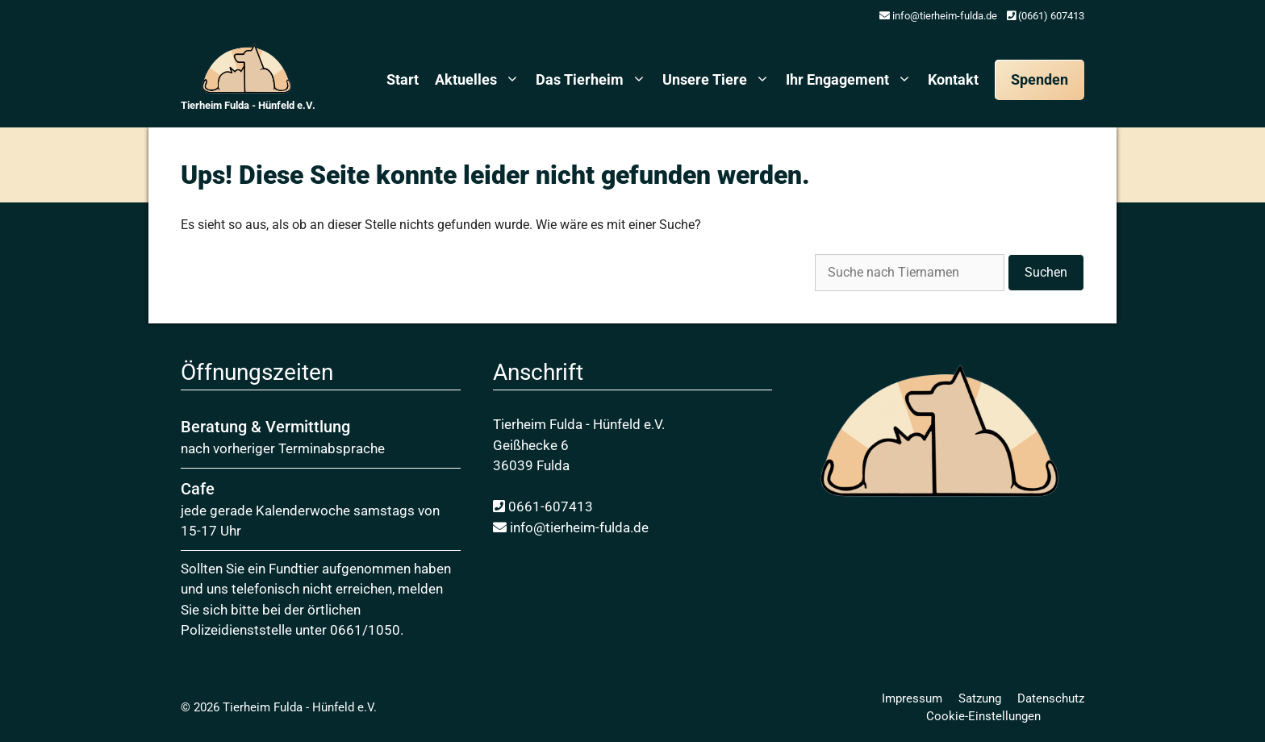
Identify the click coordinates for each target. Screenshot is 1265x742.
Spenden (1039, 79)
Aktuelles (481, 80)
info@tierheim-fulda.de (938, 16)
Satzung (979, 698)
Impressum (912, 698)
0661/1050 (365, 630)
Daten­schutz (1050, 698)
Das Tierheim (595, 80)
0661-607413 (543, 506)
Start (402, 79)
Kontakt (953, 79)
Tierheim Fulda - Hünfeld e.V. (248, 105)
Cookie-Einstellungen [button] (983, 716)
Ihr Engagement (853, 80)
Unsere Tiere (720, 80)
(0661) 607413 (1045, 16)
